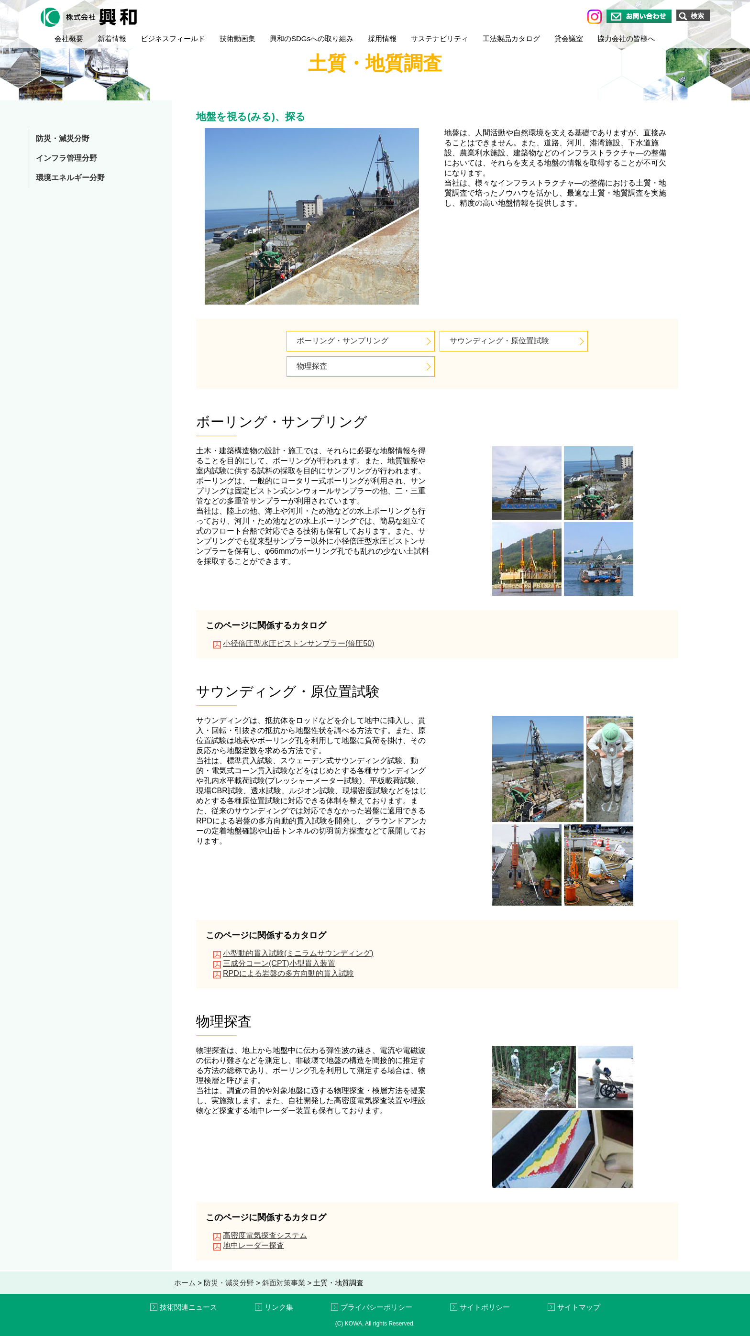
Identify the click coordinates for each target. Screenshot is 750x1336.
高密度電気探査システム (265, 1235)
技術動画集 (237, 38)
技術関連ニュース (188, 1307)
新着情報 (112, 38)
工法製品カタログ (511, 38)
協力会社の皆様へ (626, 38)
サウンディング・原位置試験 (499, 341)
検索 (697, 16)
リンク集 (279, 1307)
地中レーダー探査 (253, 1245)
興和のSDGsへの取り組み (311, 38)
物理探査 (312, 366)
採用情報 (382, 38)
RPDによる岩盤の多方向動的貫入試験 (288, 973)
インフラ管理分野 (66, 158)
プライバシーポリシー (376, 1307)
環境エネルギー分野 (70, 178)
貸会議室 (568, 38)
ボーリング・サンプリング (342, 341)
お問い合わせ (639, 16)
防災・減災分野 (62, 138)
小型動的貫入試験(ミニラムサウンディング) (298, 953)
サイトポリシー (485, 1307)
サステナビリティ (439, 38)
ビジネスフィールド (173, 38)
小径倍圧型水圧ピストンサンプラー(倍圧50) (298, 643)
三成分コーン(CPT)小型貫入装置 (279, 963)
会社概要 (69, 38)
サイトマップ (578, 1307)
